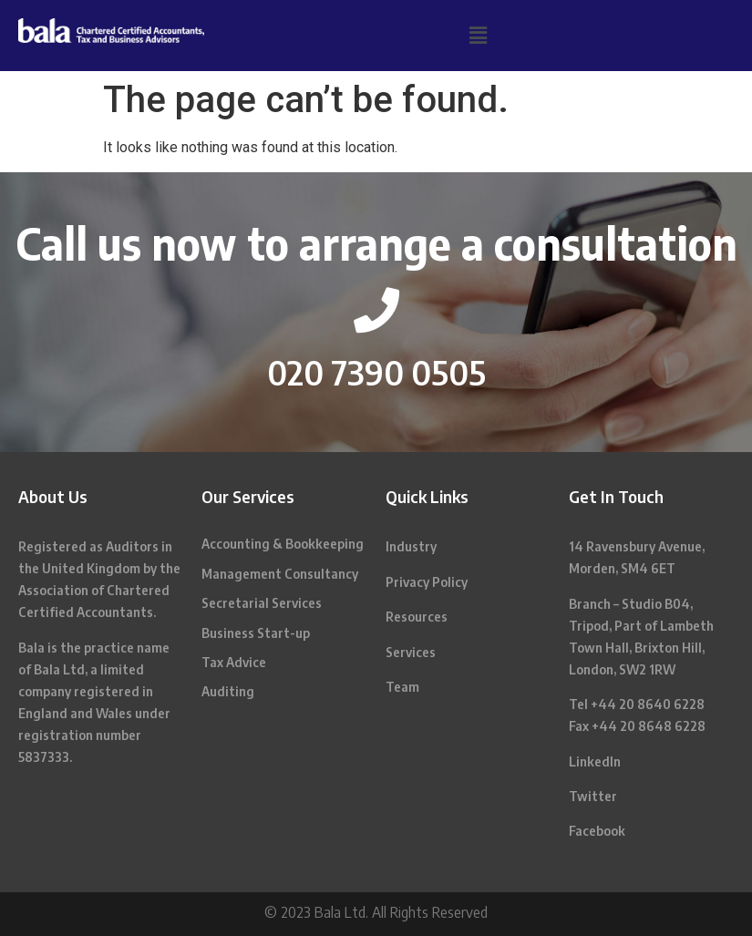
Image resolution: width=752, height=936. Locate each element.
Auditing (227, 691)
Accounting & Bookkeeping (282, 543)
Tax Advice (233, 662)
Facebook (597, 830)
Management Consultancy (279, 573)
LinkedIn (595, 761)
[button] (477, 35)
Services (411, 652)
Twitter (593, 796)
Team (402, 686)
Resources (417, 616)
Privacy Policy (427, 582)
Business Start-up (255, 633)
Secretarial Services (261, 603)
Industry (411, 546)
